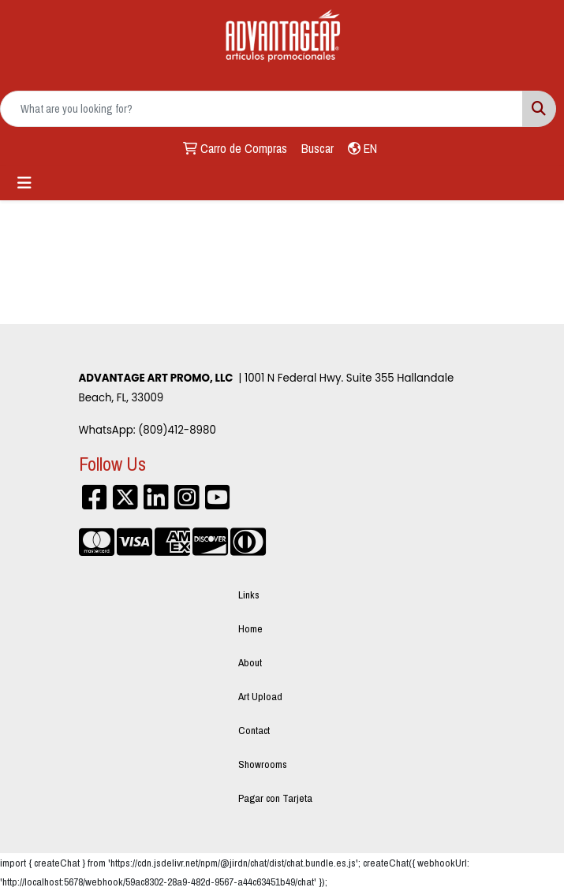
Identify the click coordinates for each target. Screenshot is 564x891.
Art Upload (260, 696)
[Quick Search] (261, 109)
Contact (254, 730)
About (250, 662)
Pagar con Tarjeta (275, 798)
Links (249, 594)
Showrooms (262, 764)
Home (250, 628)
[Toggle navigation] (24, 183)
